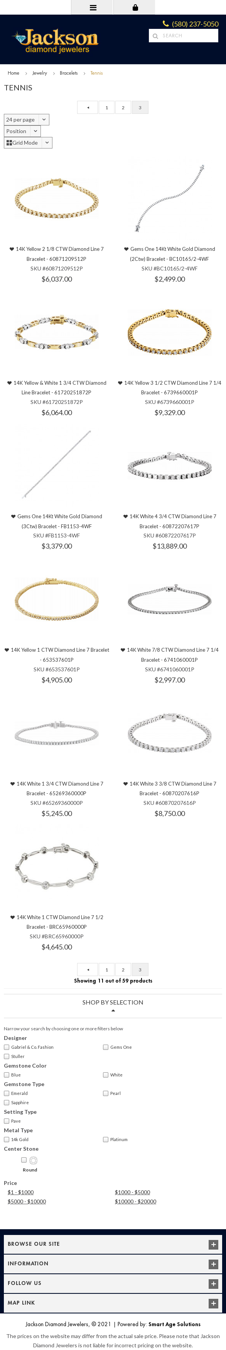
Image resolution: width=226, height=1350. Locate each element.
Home (13, 73)
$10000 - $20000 (135, 1201)
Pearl (112, 1093)
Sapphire (16, 1102)
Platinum (115, 1139)
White (113, 1075)
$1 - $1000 (21, 1192)
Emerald (16, 1093)
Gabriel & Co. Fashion (29, 1047)
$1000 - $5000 (132, 1192)
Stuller (14, 1056)
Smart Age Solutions (174, 1324)
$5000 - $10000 (27, 1201)
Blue (12, 1075)
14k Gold (16, 1139)
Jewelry (39, 73)
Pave (12, 1121)
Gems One (117, 1047)
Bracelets (69, 73)
